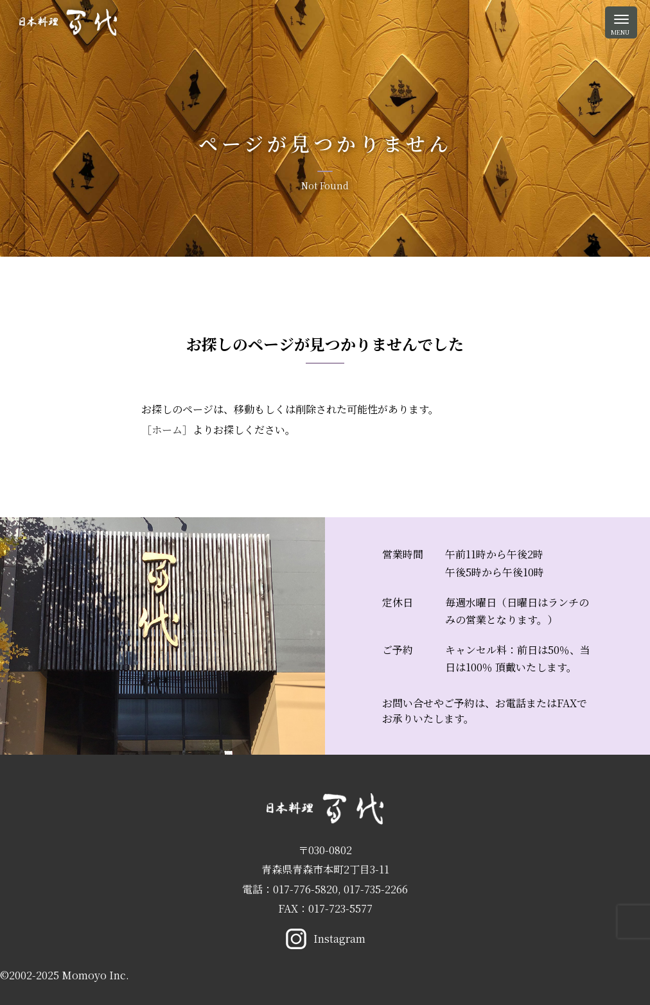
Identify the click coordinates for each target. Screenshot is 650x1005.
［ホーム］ (167, 429)
